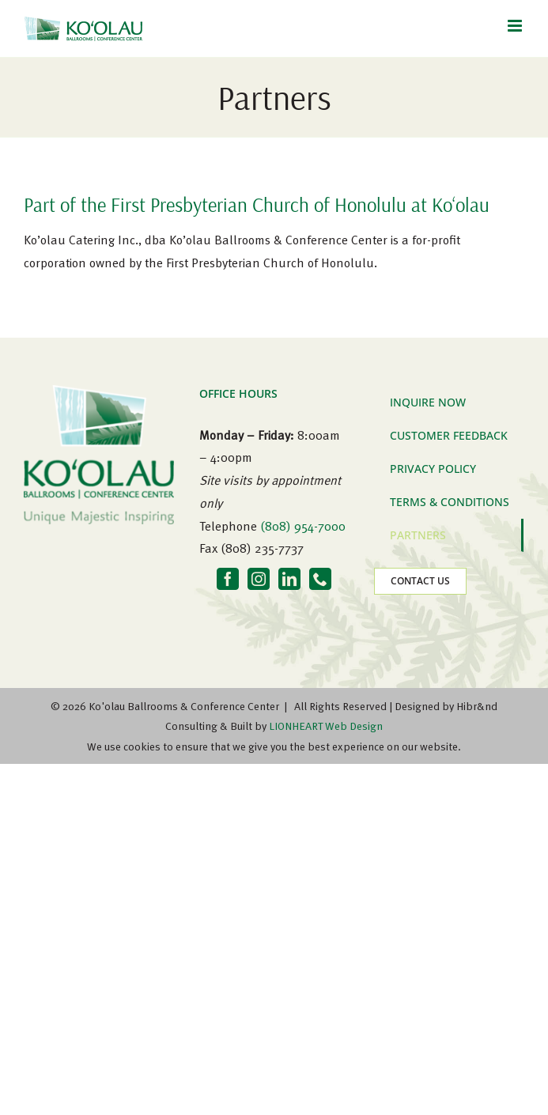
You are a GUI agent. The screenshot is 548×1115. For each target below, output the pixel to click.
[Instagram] (259, 579)
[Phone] (320, 579)
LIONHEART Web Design (326, 725)
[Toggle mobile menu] (516, 25)
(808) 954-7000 (303, 525)
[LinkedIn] (289, 579)
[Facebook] (228, 579)
